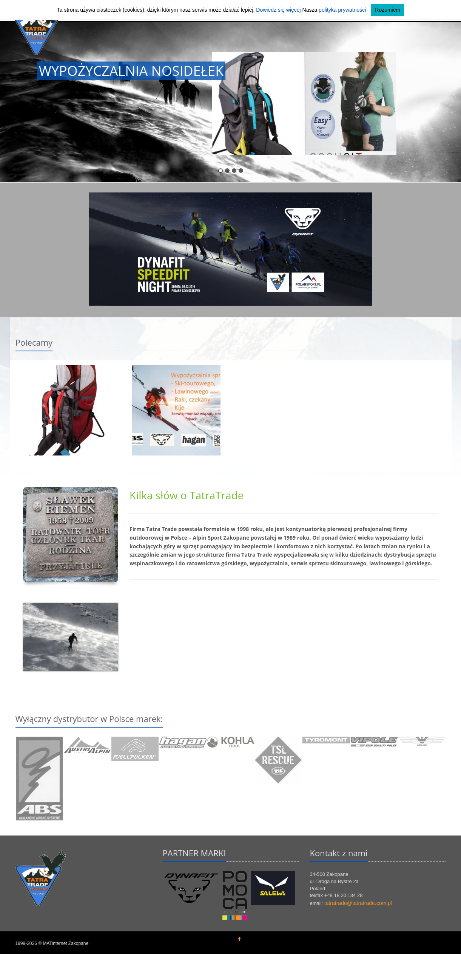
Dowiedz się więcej (278, 10)
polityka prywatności (342, 10)
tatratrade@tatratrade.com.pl (358, 903)
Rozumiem (387, 10)
